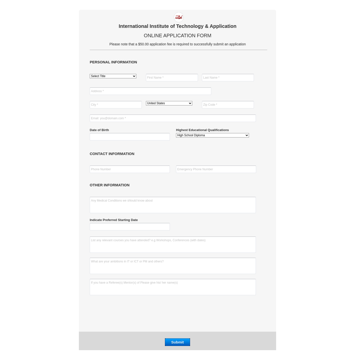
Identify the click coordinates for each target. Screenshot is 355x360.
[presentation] (177, 314)
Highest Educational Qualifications (202, 130)
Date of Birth (99, 130)
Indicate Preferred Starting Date (114, 220)
